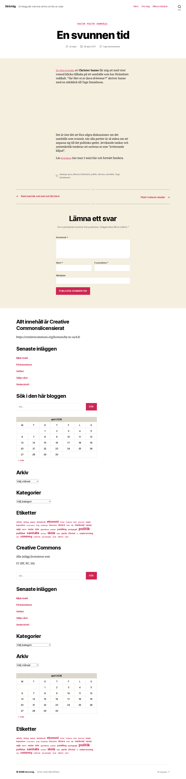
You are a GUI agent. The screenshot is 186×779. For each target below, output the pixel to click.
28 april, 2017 (89, 47)
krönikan (67, 158)
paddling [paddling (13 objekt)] (62, 529)
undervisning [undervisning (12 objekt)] (86, 533)
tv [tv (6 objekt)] (77, 533)
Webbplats (61, 275)
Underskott (23, 384)
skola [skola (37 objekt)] (51, 533)
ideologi (63, 174)
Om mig (145, 6)
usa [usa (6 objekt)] (17, 537)
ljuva (70, 174)
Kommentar (62, 237)
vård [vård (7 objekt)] (66, 537)
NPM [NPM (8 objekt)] (37, 529)
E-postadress (101, 263)
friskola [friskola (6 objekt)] (69, 522)
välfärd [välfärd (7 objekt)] (60, 537)
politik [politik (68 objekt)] (84, 529)
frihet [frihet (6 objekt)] (62, 522)
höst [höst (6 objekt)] (75, 522)
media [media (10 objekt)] (89, 525)
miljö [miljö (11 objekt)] (18, 529)
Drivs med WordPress (49, 771)
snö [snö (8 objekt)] (58, 533)
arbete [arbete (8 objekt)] (19, 522)
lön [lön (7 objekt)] (72, 525)
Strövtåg (11, 6)
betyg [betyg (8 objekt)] (26, 522)
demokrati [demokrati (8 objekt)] (41, 522)
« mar (21, 460)
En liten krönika (66, 71)
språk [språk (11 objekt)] (64, 533)
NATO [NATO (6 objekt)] (24, 529)
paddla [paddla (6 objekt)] (53, 529)
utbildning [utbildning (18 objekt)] (26, 536)
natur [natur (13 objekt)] (31, 529)
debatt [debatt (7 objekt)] (32, 522)
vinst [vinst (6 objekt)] (54, 537)
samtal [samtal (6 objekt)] (43, 533)
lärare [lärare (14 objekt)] (61, 525)
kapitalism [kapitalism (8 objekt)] (20, 525)
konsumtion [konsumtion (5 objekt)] (31, 525)
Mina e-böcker (160, 6)
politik (91, 24)
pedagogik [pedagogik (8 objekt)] (72, 529)
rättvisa (102, 174)
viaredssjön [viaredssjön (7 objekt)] (46, 537)
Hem (136, 6)
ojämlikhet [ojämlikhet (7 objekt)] (44, 529)
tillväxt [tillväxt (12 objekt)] (71, 533)
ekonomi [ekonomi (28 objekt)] (53, 521)
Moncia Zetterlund (82, 174)
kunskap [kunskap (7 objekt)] (44, 525)
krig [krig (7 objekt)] (37, 525)
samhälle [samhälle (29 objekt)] (33, 533)
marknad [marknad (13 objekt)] (79, 525)
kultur (80, 24)
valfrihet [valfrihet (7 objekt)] (37, 537)
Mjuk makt (23, 357)
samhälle (103, 24)
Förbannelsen (25, 364)
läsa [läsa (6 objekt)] (68, 525)
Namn (59, 263)
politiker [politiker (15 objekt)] (20, 533)
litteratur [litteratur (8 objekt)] (53, 525)
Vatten (20, 371)
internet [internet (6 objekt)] (81, 522)
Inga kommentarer (112, 47)
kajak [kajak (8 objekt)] (88, 522)
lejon (73, 47)
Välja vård (22, 377)
